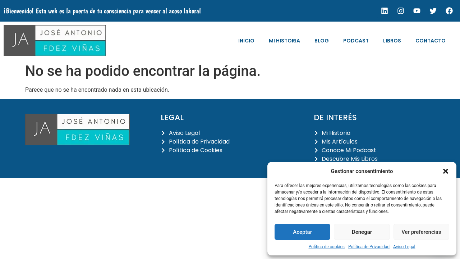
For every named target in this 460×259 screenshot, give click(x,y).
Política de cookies (327, 246)
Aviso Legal (404, 246)
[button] (445, 171)
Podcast (356, 40)
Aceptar (302, 232)
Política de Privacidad (369, 246)
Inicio (246, 40)
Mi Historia (284, 40)
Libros (392, 40)
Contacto (430, 40)
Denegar (362, 232)
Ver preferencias (421, 232)
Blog (321, 40)
